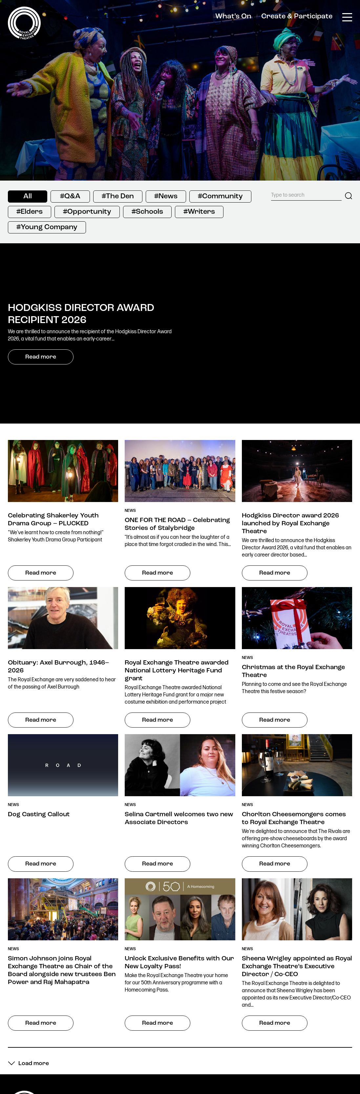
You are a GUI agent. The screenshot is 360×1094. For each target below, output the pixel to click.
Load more (33, 1064)
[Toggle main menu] (347, 16)
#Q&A (70, 196)
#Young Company (46, 227)
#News (166, 196)
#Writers (199, 212)
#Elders (29, 212)
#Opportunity (87, 212)
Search (348, 195)
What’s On (233, 16)
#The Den (118, 196)
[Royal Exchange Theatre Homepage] (24, 38)
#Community (220, 196)
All (27, 196)
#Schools (147, 212)
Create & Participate (296, 16)
